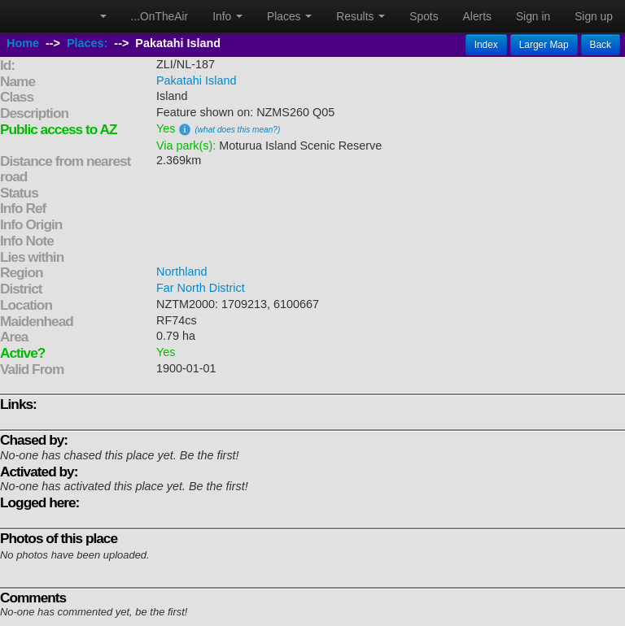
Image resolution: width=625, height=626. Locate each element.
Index (486, 44)
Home (23, 43)
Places (289, 16)
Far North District (200, 287)
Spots (423, 16)
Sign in (533, 16)
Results (360, 16)
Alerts (477, 16)
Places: (87, 43)
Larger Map (544, 44)
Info (227, 16)
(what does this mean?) (237, 129)
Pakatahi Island (196, 80)
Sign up (594, 16)
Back (600, 44)
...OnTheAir (160, 16)
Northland (181, 271)
